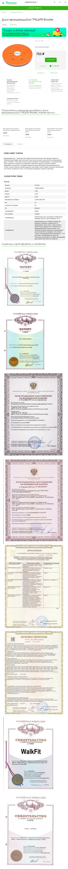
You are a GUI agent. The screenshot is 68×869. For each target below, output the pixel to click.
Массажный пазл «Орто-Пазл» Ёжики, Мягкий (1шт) (11, 130)
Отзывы (20, 145)
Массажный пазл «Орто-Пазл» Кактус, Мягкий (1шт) (55, 131)
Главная (4, 13)
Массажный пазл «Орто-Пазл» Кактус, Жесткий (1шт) (33, 131)
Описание (8, 145)
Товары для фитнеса (17, 13)
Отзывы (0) (13, 25)
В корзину (6, 136)
